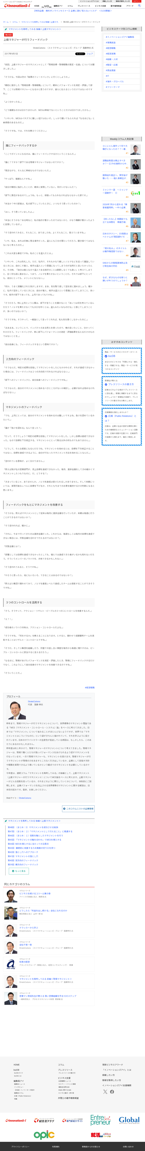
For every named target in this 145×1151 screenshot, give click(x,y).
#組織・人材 (112, 59)
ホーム (6, 22)
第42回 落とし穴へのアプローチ (23, 852)
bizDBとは (17, 1076)
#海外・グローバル (115, 81)
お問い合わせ (128, 1147)
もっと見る (20, 871)
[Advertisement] (49, 1026)
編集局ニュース (19, 1084)
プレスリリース (84, 6)
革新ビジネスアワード (112, 1065)
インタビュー (19, 1087)
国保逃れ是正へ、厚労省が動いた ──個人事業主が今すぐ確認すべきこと (115, 177)
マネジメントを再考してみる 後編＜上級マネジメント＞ (35, 29)
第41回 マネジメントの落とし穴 (23, 856)
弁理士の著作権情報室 (68, 1098)
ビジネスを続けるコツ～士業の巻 (35, 893)
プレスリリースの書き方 (121, 384)
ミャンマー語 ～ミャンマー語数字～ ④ (115, 191)
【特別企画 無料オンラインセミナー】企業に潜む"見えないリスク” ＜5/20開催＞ (72, 11)
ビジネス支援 (100, 6)
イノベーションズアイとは (89, 1)
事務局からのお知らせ (91, 1147)
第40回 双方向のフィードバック (23, 860)
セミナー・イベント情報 (67, 1084)
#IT (107, 76)
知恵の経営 (24, 962)
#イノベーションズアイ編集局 (120, 37)
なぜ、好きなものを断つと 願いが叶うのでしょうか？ (115, 279)
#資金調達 (111, 70)
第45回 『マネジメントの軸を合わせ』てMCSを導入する (34, 840)
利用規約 (55, 1147)
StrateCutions (34, 701)
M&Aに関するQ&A (64, 1090)
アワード (130, 6)
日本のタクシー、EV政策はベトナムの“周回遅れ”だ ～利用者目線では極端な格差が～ (115, 235)
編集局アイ (58, 6)
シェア (90, 54)
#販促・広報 (112, 65)
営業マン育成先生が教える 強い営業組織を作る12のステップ (47, 996)
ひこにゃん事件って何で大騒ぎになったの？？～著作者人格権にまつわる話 (115, 148)
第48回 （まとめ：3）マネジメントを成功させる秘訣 (33, 827)
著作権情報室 (116, 6)
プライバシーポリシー (20, 1147)
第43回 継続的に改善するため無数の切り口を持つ (31, 848)
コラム (70, 6)
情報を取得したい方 (123, 1)
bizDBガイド (18, 1073)
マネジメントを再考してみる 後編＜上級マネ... (40, 22)
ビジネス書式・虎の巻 (66, 1093)
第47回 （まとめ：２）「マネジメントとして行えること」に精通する (40, 831)
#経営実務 (111, 54)
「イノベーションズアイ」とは (116, 1070)
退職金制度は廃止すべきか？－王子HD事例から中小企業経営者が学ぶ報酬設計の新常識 (115, 162)
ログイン (137, 1)
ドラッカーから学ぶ (28, 928)
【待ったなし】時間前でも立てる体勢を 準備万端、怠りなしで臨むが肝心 (115, 221)
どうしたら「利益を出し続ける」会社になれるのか (43, 910)
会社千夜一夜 (25, 945)
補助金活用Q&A (63, 1087)
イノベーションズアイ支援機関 (116, 1085)
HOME (36, 6)
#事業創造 (111, 42)
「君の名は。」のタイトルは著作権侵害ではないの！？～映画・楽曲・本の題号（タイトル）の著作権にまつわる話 (115, 250)
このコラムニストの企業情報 (79, 809)
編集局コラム (19, 1093)
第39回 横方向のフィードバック (23, 864)
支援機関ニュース (64, 1081)
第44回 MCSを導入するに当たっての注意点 (28, 844)
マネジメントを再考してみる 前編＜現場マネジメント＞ (45, 979)
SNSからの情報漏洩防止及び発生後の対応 (115, 264)
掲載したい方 (107, 1)
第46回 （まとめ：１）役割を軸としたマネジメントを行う (35, 835)
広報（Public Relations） (23, 1096)
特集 (15, 1099)
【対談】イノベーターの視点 (24, 1090)
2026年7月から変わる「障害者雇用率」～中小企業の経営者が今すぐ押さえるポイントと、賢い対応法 (115, 206)
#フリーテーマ (113, 87)
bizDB (46, 6)
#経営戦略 (90, 687)
